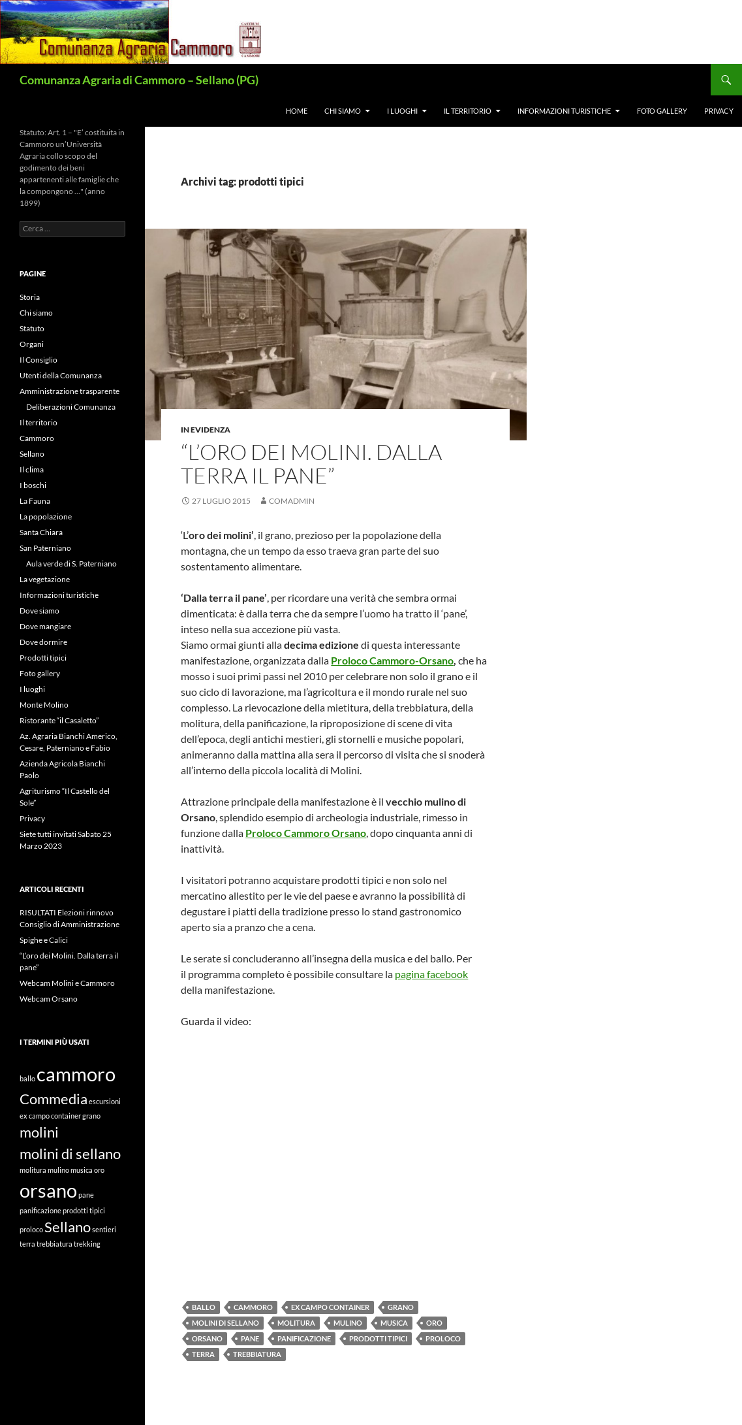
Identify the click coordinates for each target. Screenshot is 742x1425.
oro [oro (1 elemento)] (99, 1170)
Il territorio (467, 110)
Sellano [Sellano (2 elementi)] (67, 1227)
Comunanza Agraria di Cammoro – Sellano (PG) (139, 80)
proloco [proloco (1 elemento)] (31, 1229)
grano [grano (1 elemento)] (91, 1115)
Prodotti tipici (43, 658)
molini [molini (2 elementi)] (39, 1132)
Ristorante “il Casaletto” (59, 720)
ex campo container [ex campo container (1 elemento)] (50, 1115)
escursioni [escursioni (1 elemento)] (105, 1101)
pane (250, 1338)
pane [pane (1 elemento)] (86, 1194)
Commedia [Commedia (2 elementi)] (53, 1098)
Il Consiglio (38, 360)
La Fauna (35, 501)
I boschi (33, 485)
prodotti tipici (378, 1338)
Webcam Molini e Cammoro (67, 983)
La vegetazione (45, 579)
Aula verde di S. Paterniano (71, 563)
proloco (443, 1338)
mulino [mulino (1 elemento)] (58, 1170)
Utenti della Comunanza (61, 375)
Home (296, 110)
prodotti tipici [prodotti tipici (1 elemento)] (84, 1210)
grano (401, 1307)
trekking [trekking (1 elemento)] (87, 1243)
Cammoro (37, 438)
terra (203, 1354)
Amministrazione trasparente (69, 391)
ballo (203, 1307)
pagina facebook (431, 974)
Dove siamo (39, 610)
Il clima (32, 469)
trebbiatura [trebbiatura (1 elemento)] (54, 1243)
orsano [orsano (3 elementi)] (48, 1190)
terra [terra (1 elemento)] (27, 1243)
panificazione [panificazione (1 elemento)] (40, 1210)
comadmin (292, 501)
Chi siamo (342, 110)
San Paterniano (45, 548)
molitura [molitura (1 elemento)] (33, 1170)
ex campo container (330, 1307)
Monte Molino (44, 705)
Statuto (32, 328)
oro (434, 1323)
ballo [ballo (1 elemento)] (27, 1078)
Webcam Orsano (49, 999)
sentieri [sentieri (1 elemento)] (104, 1229)
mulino (347, 1323)
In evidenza (205, 429)
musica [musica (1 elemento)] (81, 1170)
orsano (207, 1338)
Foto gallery (662, 110)
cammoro (253, 1307)
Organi (32, 344)
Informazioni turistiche (564, 110)
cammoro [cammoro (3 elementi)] (76, 1073)
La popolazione (46, 516)
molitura (296, 1323)
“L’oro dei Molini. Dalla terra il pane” (311, 463)
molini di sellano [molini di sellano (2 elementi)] (70, 1153)
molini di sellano (225, 1323)
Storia (30, 297)
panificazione (304, 1338)
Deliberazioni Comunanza (71, 407)
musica (394, 1323)
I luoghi (402, 110)
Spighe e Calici (44, 940)
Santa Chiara (41, 532)
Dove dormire (43, 642)
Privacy (719, 110)
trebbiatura (257, 1354)
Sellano (32, 454)
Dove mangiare (45, 626)
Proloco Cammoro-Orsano (392, 660)
